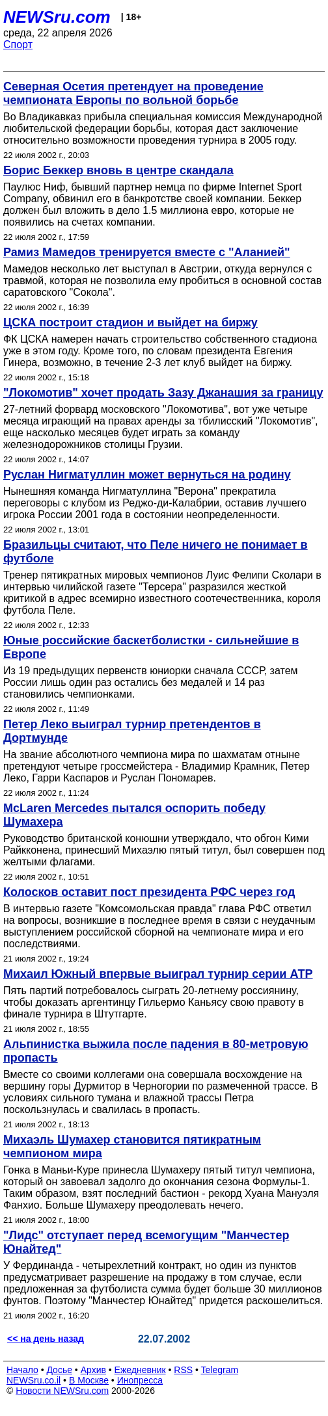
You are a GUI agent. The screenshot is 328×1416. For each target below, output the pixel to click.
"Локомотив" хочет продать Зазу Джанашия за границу (163, 392)
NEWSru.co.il (34, 1380)
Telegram (220, 1370)
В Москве (89, 1380)
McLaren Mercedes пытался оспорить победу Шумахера (134, 815)
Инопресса (140, 1380)
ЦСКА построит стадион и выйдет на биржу (130, 322)
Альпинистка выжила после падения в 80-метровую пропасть (155, 1051)
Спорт (18, 44)
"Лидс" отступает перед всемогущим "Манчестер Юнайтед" (146, 1242)
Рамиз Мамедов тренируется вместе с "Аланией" (146, 252)
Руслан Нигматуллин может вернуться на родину (147, 474)
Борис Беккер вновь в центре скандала (118, 170)
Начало (22, 1370)
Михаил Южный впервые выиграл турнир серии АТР (158, 973)
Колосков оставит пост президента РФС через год (149, 891)
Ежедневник (140, 1370)
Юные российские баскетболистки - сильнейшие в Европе (151, 647)
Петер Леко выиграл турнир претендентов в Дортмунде (132, 731)
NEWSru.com (57, 17)
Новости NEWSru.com (62, 1390)
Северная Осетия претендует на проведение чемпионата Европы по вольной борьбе (133, 93)
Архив (93, 1370)
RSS (183, 1370)
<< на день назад (45, 1338)
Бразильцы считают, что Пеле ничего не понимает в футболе (155, 551)
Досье (59, 1370)
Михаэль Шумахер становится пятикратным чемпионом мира (132, 1146)
